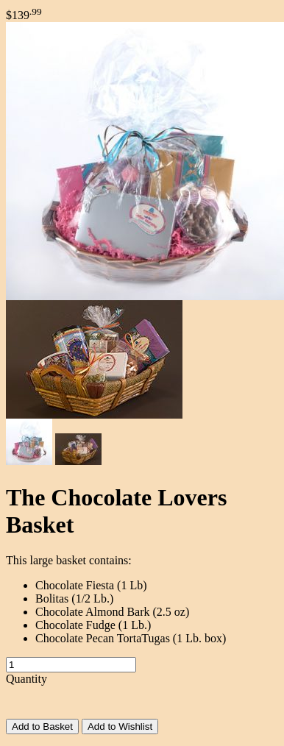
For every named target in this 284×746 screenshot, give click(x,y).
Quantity (26, 678)
